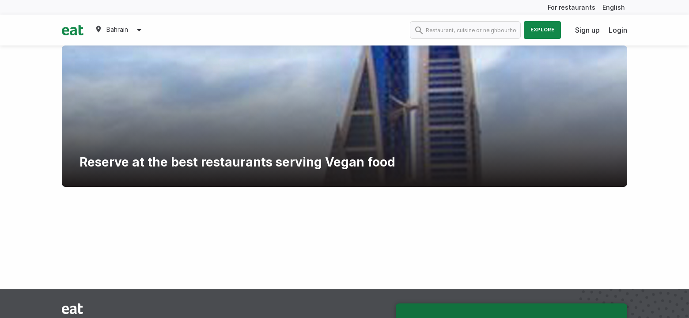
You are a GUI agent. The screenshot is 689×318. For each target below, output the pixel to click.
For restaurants (571, 7)
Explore (542, 29)
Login (618, 30)
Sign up (587, 30)
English (613, 7)
